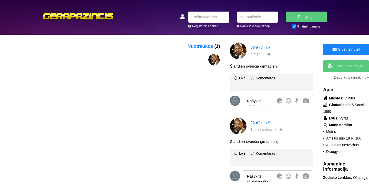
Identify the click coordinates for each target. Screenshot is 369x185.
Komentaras (263, 78)
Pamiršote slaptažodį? (255, 26)
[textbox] (259, 100)
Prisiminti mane (309, 26)
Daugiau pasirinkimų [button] (351, 77)
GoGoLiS (260, 47)
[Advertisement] (87, 73)
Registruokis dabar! (205, 26)
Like (239, 78)
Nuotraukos (203, 46)
